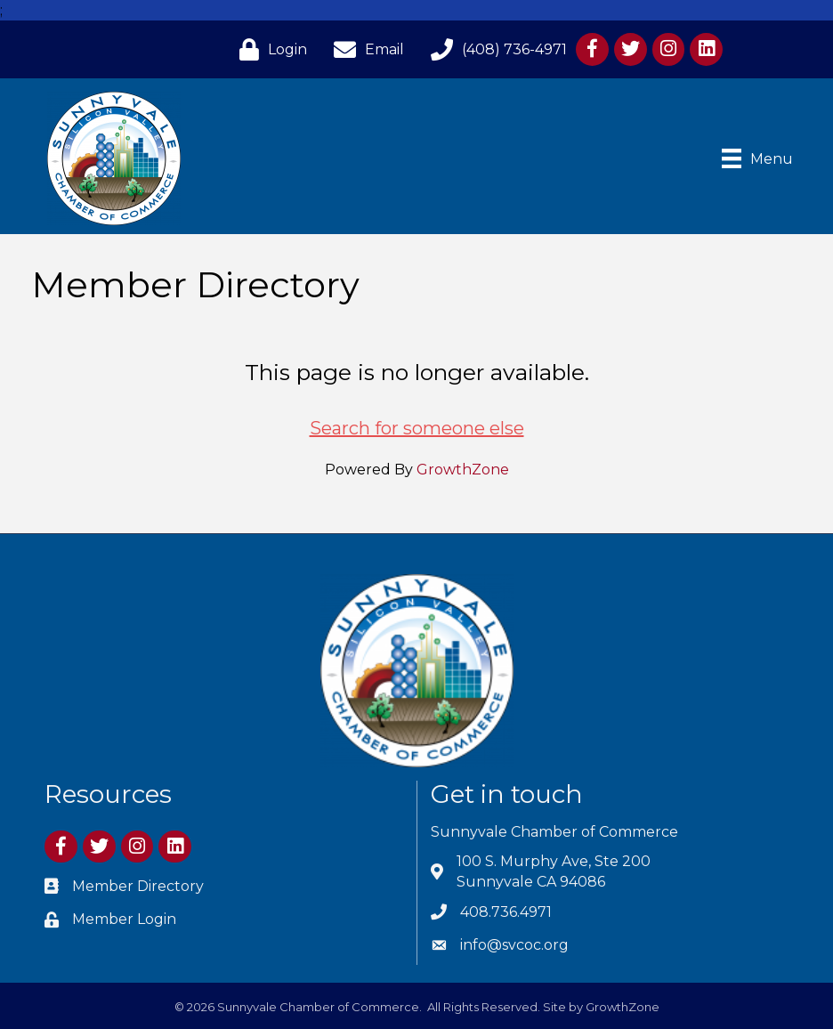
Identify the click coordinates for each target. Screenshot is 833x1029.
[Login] (268, 49)
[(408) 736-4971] (494, 49)
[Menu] (757, 158)
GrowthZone (462, 469)
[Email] (364, 49)
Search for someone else (417, 428)
